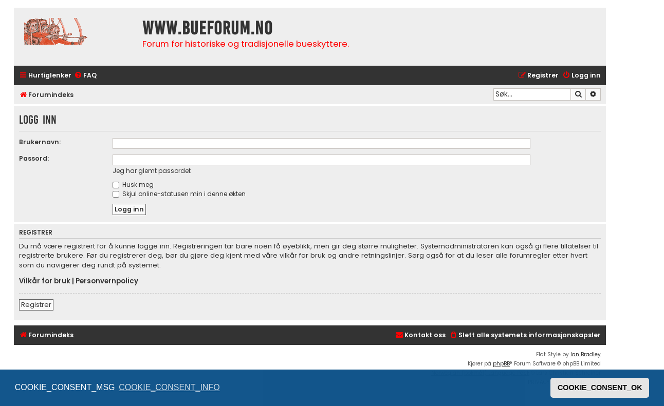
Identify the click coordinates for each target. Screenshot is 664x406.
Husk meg (133, 184)
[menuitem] (85, 76)
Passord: (34, 158)
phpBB (501, 364)
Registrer (36, 305)
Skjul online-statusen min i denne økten (179, 193)
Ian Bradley (585, 354)
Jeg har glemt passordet (152, 171)
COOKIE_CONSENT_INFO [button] (169, 387)
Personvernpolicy (107, 281)
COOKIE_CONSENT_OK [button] (600, 387)
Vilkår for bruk (44, 281)
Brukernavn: (40, 142)
